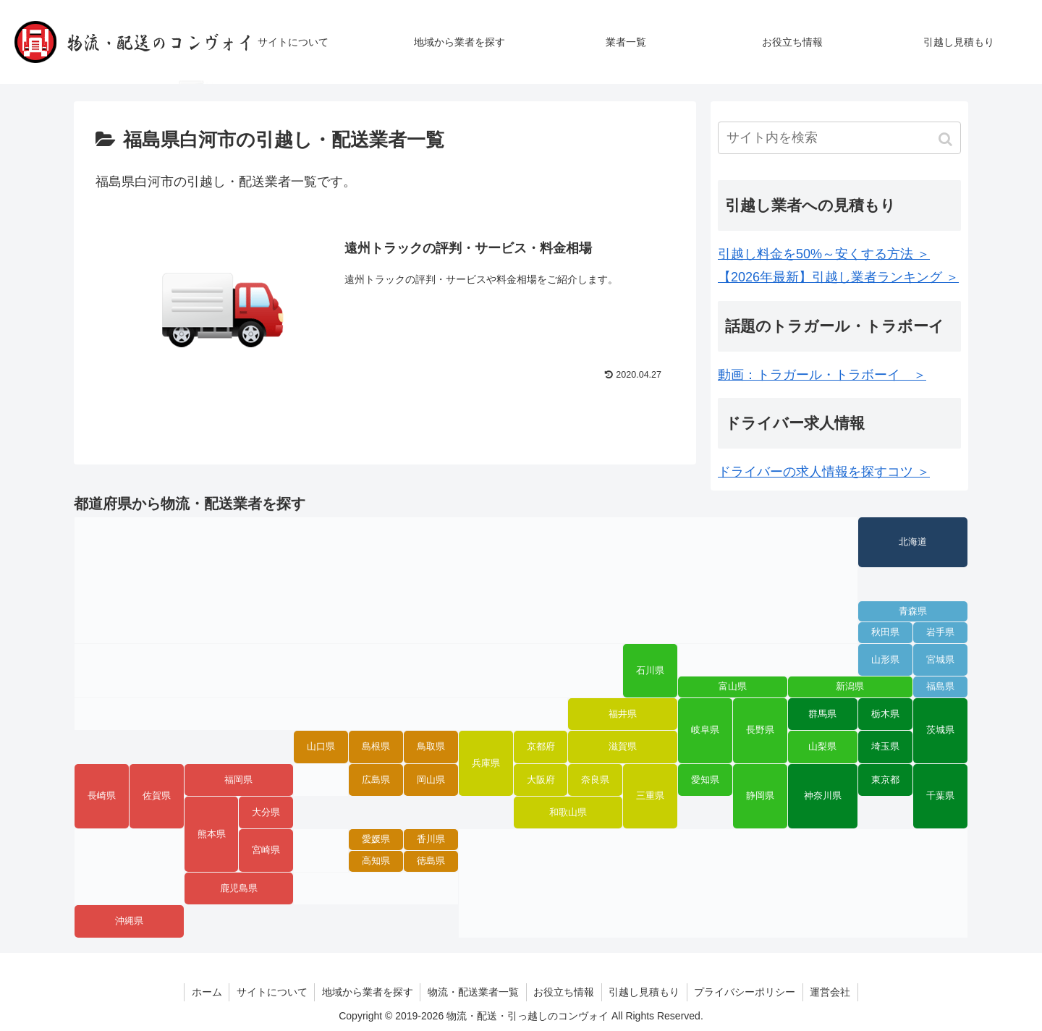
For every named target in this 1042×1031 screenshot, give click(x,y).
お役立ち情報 (564, 992)
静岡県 (760, 796)
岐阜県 (705, 730)
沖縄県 (129, 921)
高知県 (376, 861)
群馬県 (822, 714)
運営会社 (833, 992)
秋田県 (885, 632)
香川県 (431, 839)
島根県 (376, 747)
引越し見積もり (645, 992)
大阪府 (541, 780)
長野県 (760, 730)
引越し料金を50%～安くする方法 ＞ (824, 254)
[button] (947, 139)
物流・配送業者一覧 (473, 992)
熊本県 (212, 834)
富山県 (733, 687)
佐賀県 (157, 796)
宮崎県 (266, 850)
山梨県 (822, 747)
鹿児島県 (239, 888)
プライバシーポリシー (746, 992)
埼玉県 (885, 747)
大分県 (266, 812)
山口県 (321, 747)
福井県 (623, 714)
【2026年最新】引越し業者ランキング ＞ (838, 277)
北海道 (913, 542)
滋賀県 (623, 747)
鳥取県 (431, 747)
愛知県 (705, 780)
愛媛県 (376, 839)
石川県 (650, 671)
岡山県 (431, 780)
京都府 (541, 747)
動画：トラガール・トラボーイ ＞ (822, 375)
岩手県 (940, 632)
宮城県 (940, 660)
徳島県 (431, 861)
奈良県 (595, 780)
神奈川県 (823, 796)
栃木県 (885, 714)
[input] (839, 138)
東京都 (885, 780)
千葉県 (940, 796)
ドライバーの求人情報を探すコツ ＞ (824, 471)
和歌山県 (568, 812)
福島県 (940, 687)
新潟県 (850, 687)
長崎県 (102, 796)
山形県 (885, 660)
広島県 (376, 780)
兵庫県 (486, 763)
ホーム (205, 992)
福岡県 (238, 780)
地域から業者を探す (366, 992)
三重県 (650, 796)
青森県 (913, 611)
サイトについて (270, 992)
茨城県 (940, 730)
